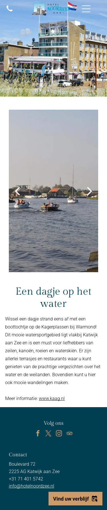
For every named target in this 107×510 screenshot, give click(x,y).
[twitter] (48, 434)
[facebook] (37, 434)
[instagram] (58, 434)
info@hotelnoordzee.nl (31, 486)
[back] (17, 191)
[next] (89, 191)
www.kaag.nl (52, 398)
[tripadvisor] (69, 434)
